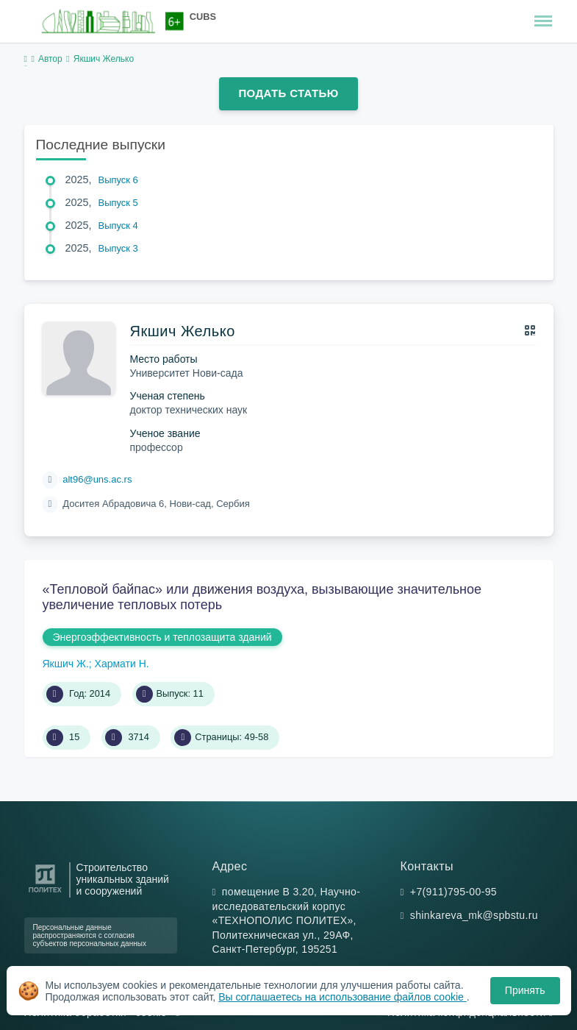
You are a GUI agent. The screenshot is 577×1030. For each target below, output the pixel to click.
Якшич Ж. (66, 664)
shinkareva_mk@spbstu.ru (474, 915)
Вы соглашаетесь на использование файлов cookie (342, 997)
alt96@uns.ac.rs (97, 479)
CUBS (203, 16)
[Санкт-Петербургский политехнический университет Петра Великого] (45, 893)
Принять (525, 990)
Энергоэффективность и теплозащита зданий (162, 637)
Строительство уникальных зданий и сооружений (122, 879)
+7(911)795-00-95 (453, 892)
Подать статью (288, 93)
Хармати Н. (122, 664)
